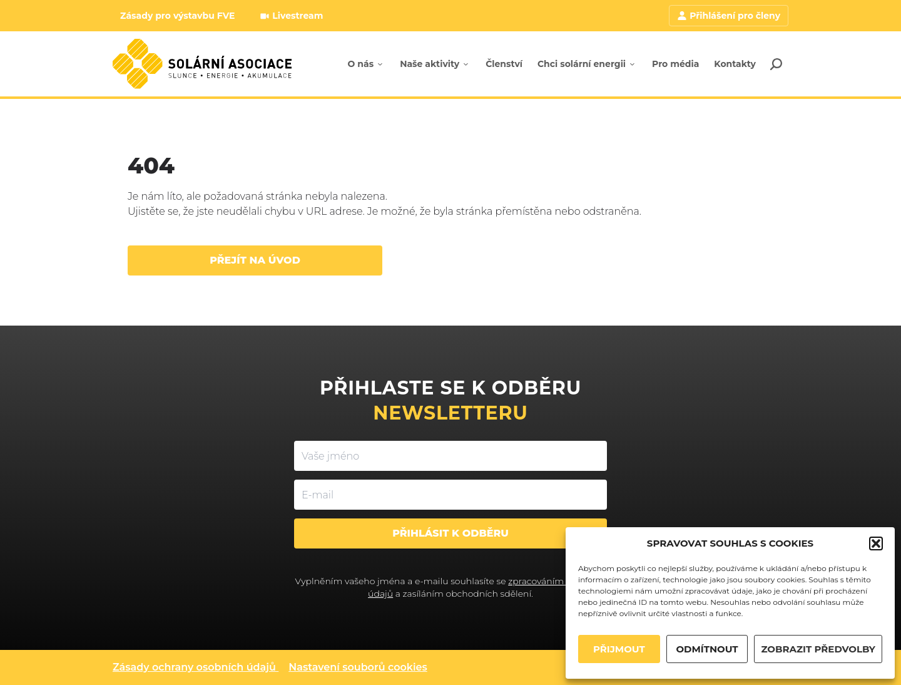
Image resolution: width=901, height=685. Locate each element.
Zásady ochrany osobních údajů (194, 667)
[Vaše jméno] (450, 456)
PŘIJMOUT (619, 649)
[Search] (775, 63)
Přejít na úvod (255, 260)
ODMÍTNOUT (707, 649)
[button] (876, 543)
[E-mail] (450, 495)
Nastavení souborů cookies (357, 667)
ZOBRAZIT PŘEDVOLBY (818, 649)
